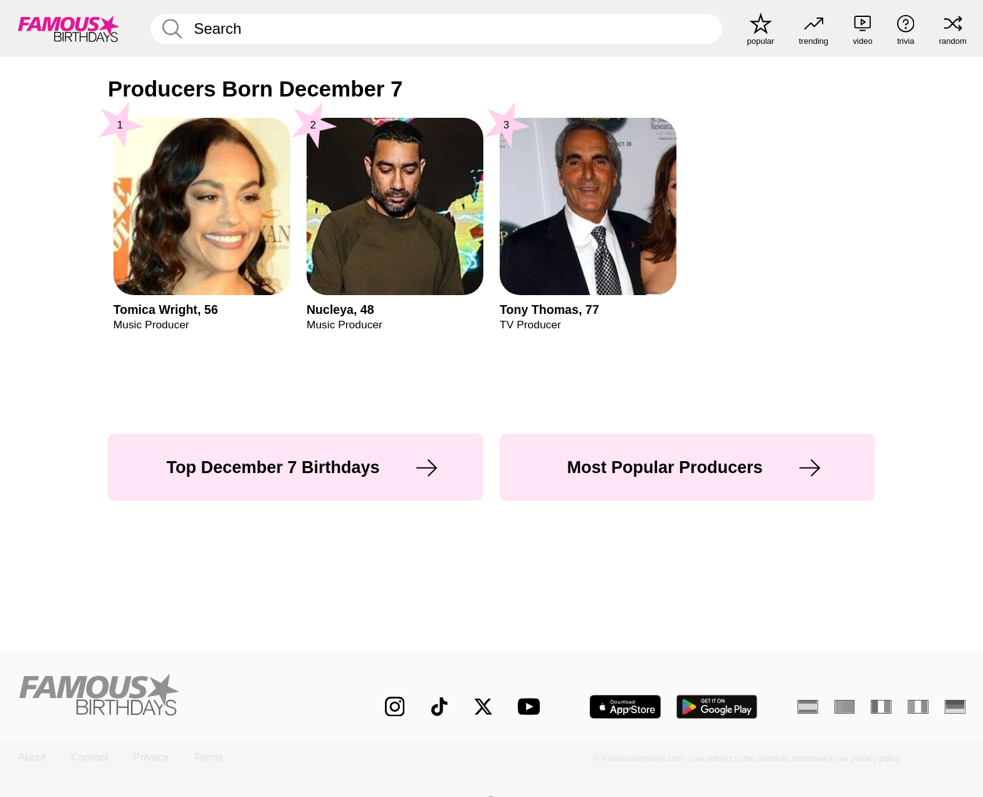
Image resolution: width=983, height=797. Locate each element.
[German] (955, 707)
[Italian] (918, 707)
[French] (881, 707)
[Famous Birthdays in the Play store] (717, 707)
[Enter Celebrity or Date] (436, 29)
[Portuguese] (844, 707)
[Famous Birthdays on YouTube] (531, 706)
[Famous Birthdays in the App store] (625, 707)
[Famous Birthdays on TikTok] (439, 707)
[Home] (173, 696)
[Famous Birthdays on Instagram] (395, 707)
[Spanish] (807, 707)
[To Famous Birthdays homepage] (69, 28)
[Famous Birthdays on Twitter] (483, 707)
